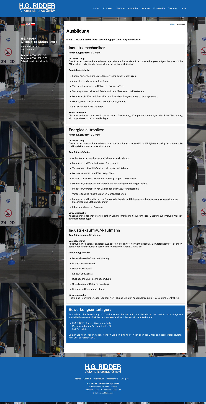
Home (96, 9)
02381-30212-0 (40, 58)
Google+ (125, 380)
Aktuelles (133, 9)
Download (173, 9)
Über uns (120, 9)
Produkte (107, 9)
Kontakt (146, 9)
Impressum (98, 380)
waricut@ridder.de (84, 339)
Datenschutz (112, 380)
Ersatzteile (159, 9)
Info (184, 9)
